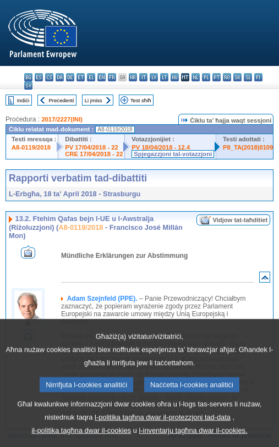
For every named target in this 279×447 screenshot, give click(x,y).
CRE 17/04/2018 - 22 (94, 154)
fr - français (112, 77)
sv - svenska (28, 85)
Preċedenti (61, 100)
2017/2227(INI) (62, 119)
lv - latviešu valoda (154, 77)
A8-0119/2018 (31, 147)
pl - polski (206, 77)
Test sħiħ (140, 100)
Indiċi (23, 100)
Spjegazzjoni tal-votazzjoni (173, 154)
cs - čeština (49, 77)
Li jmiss (93, 100)
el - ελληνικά (91, 77)
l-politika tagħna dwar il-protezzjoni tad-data (163, 432)
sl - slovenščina (248, 77)
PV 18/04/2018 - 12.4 (161, 147)
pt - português (216, 77)
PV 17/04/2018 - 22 (91, 147)
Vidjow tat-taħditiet (239, 220)
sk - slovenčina (237, 77)
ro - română (227, 77)
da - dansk (60, 77)
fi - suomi (258, 77)
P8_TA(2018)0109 (248, 147)
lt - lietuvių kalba (164, 77)
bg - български (28, 77)
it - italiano (143, 77)
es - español (39, 77)
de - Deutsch (70, 77)
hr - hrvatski (133, 77)
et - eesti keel (80, 77)
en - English (101, 77)
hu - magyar (175, 77)
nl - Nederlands (196, 77)
